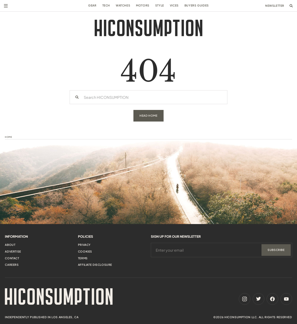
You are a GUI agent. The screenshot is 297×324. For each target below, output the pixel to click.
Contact (12, 258)
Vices (174, 5)
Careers (12, 264)
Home (8, 137)
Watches (123, 5)
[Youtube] (286, 299)
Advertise (13, 251)
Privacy (84, 245)
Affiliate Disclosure (95, 264)
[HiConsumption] (148, 28)
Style (159, 5)
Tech (106, 5)
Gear (92, 5)
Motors (142, 5)
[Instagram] (244, 299)
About (10, 245)
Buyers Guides (196, 5)
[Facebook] (272, 299)
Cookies (85, 251)
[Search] (77, 97)
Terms (83, 258)
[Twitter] (258, 299)
